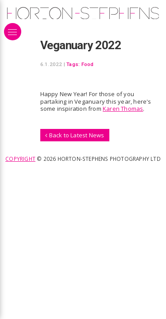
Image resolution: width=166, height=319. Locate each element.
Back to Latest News (74, 135)
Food (87, 64)
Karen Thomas (123, 109)
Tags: (73, 64)
